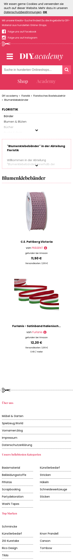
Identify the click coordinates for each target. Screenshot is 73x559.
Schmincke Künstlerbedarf (12, 515)
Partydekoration (13, 482)
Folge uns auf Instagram (22, 37)
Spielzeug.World (12, 409)
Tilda (5, 541)
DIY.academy (10, 95)
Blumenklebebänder (16, 100)
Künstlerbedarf (50, 453)
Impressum (9, 423)
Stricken (45, 460)
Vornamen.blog (12, 416)
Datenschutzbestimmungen (22, 12)
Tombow (46, 533)
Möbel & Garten (12, 401)
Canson (45, 526)
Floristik (25, 95)
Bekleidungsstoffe (14, 460)
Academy (46, 81)
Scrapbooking (11, 475)
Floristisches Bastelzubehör (49, 95)
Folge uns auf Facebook (22, 31)
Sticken (45, 482)
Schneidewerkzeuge (53, 475)
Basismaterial (11, 453)
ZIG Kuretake (10, 526)
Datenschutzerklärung (17, 430)
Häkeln (44, 467)
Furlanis (37, 332)
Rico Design (10, 533)
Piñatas (7, 467)
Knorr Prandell (49, 519)
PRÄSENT (37, 248)
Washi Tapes (10, 489)
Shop (23, 81)
